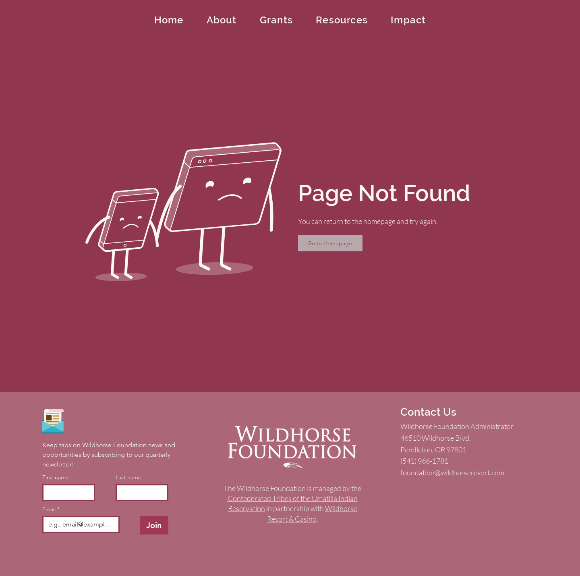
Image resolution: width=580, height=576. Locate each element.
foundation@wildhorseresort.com (452, 472)
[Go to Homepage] (330, 243)
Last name (128, 477)
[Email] (79, 524)
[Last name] (139, 492)
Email (51, 509)
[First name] (66, 492)
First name (55, 477)
